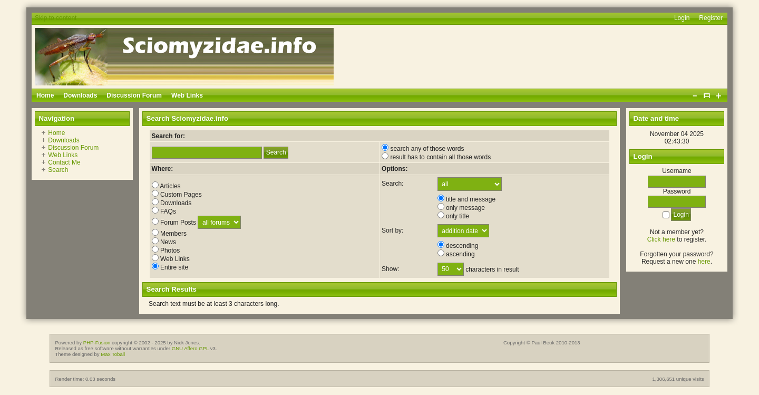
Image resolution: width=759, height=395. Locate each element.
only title (453, 216)
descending (458, 245)
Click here (661, 239)
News (164, 242)
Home (56, 133)
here (704, 261)
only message (461, 207)
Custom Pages (177, 194)
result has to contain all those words (436, 157)
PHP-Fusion (97, 342)
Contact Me (64, 162)
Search (58, 170)
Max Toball (113, 354)
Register (711, 18)
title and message (466, 199)
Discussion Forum (73, 147)
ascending (456, 254)
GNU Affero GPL (190, 348)
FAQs (164, 211)
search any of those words (423, 148)
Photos (166, 250)
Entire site (170, 267)
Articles (166, 186)
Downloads (63, 140)
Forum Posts (174, 222)
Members (169, 233)
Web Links (62, 155)
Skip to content (55, 18)
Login (681, 18)
